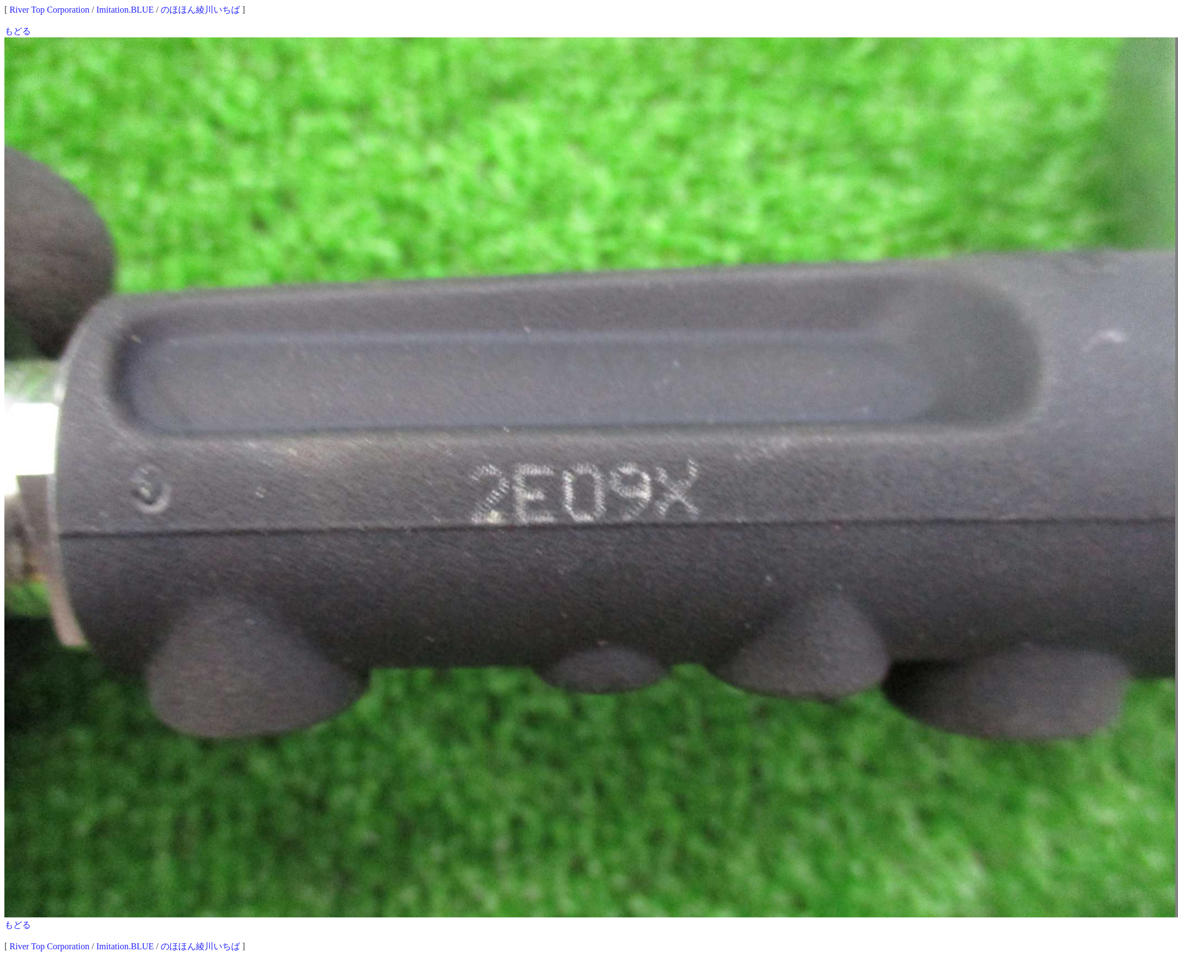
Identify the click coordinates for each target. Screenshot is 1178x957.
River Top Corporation (49, 9)
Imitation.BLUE (125, 9)
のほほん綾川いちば (200, 9)
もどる (17, 31)
